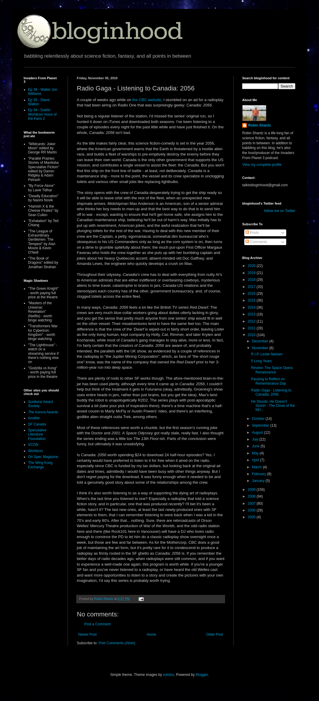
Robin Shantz (259, 125)
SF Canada (37, 424)
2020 (252, 266)
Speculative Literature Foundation (37, 434)
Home (151, 634)
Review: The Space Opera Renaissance (272, 370)
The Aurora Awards (43, 412)
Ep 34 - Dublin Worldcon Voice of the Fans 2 (42, 114)
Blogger (202, 675)
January (259, 481)
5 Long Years (261, 361)
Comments (256, 242)
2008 (252, 496)
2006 (252, 510)
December (260, 341)
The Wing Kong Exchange (40, 465)
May (256, 453)
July (255, 439)
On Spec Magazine (43, 457)
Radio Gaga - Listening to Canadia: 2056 (271, 392)
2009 (252, 490)
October (259, 419)
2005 (252, 517)
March (257, 467)
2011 (252, 328)
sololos (168, 675)
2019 (252, 273)
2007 (252, 503)
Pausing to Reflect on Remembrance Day (268, 381)
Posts (252, 233)
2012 (252, 321)
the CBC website (146, 100)
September (261, 425)
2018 (252, 280)
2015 (252, 300)
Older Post (214, 634)
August (258, 432)
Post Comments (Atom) (116, 643)
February (259, 474)
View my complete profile (261, 165)
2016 (252, 294)
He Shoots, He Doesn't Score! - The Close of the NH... (273, 405)
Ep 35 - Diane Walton (39, 102)
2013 (252, 314)
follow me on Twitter (279, 211)
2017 (252, 287)
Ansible (34, 418)
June (256, 446)
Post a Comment (97, 624)
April (256, 460)
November (260, 348)
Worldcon (35, 451)
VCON (33, 445)
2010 (252, 335)
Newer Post (87, 634)
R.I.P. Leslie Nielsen (267, 354)
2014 (252, 307)
